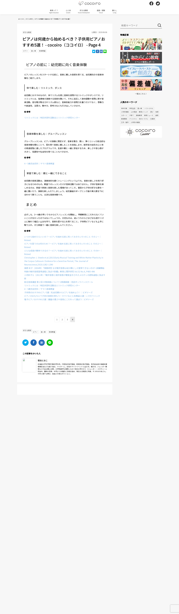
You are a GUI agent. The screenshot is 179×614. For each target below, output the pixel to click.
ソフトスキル (148, 108)
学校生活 (132, 108)
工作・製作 (125, 122)
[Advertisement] (141, 158)
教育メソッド (143, 112)
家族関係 (124, 119)
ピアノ (25, 51)
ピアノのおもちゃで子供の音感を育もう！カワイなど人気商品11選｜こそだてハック (62, 295)
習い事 (33, 51)
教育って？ (54, 11)
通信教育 (139, 115)
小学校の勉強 (135, 122)
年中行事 (124, 108)
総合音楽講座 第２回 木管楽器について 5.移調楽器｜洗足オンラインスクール (58, 281)
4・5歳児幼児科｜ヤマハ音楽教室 (39, 163)
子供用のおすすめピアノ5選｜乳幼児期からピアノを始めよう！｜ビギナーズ (58, 292)
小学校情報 (125, 112)
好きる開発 (84, 11)
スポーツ (124, 115)
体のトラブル (143, 119)
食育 (156, 115)
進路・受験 (101, 11)
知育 (157, 112)
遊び (151, 112)
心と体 (68, 11)
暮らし (114, 11)
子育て (131, 115)
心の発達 (134, 112)
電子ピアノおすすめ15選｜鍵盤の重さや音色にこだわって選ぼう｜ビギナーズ (59, 299)
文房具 (152, 119)
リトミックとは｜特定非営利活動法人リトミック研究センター (52, 117)
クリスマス (133, 119)
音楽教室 (42, 51)
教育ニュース (148, 115)
